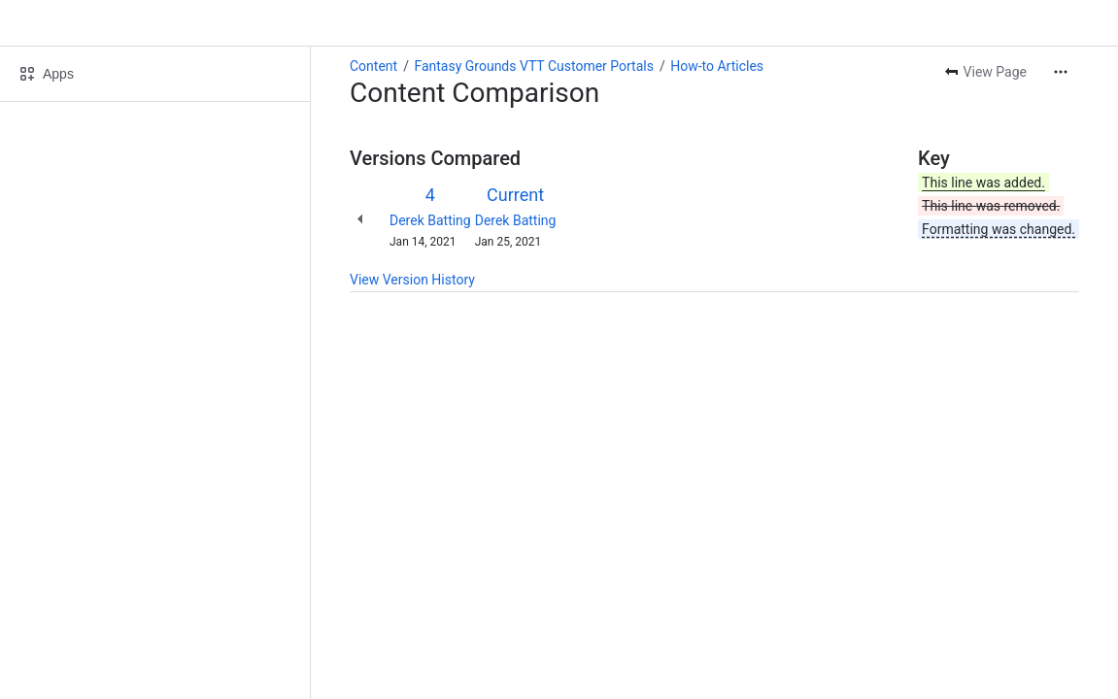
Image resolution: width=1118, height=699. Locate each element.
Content (373, 66)
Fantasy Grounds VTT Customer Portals (534, 66)
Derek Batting (430, 220)
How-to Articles (716, 66)
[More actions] (1060, 71)
